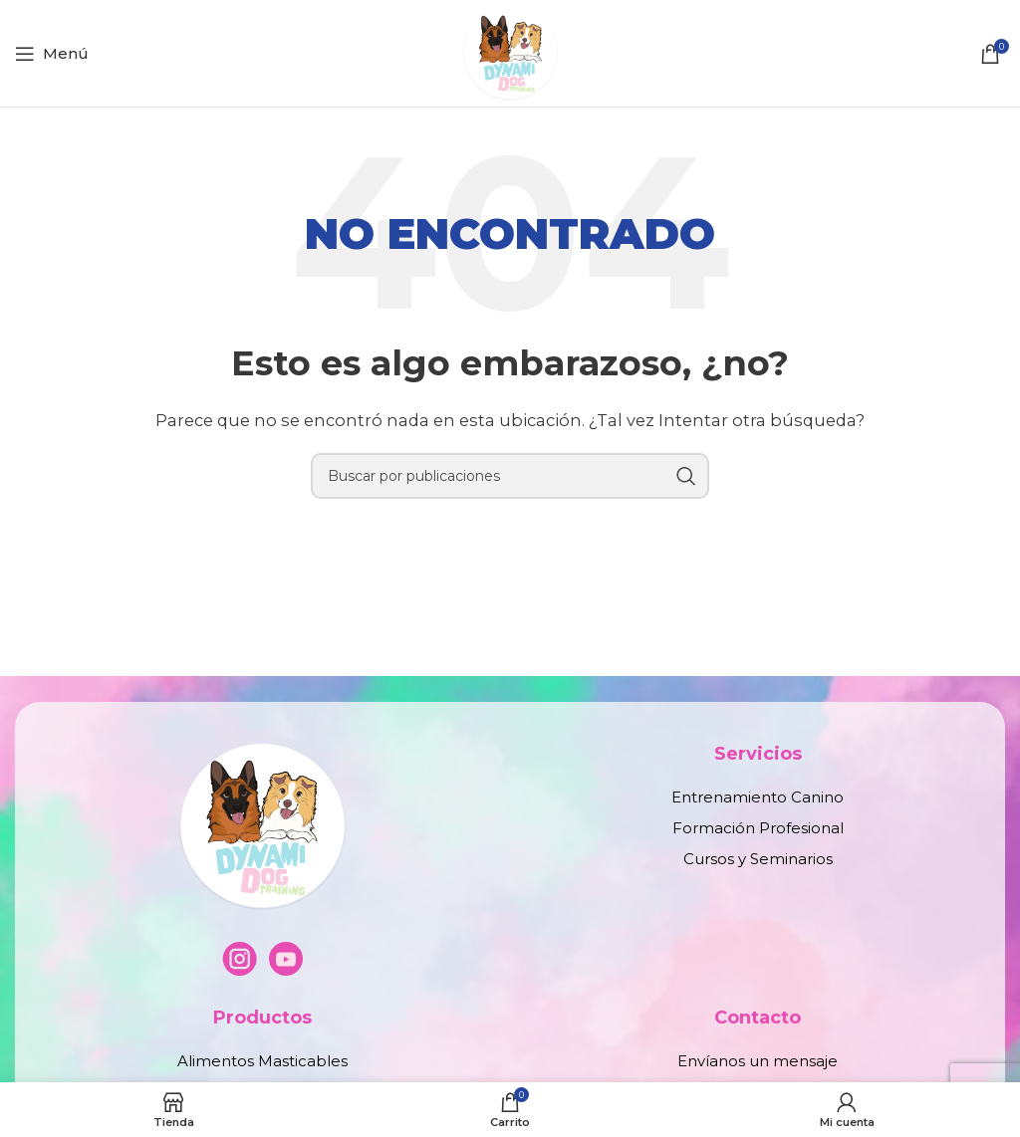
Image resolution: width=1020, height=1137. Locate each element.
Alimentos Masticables (262, 1060)
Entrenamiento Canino (757, 797)
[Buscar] (510, 476)
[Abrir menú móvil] (52, 54)
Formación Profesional (758, 827)
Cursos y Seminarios (758, 858)
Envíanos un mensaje (757, 1060)
